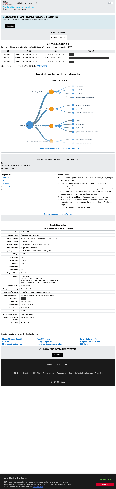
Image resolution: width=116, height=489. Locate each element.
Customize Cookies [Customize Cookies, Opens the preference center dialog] (105, 482)
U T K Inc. (5, 341)
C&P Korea (84, 344)
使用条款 (17, 373)
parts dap (7, 178)
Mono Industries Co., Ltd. (12, 344)
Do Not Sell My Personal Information (89, 373)
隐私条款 (36, 373)
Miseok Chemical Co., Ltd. (12, 339)
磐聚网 (7, 3)
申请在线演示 (10, 26)
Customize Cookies (64, 373)
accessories (7, 190)
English (50, 364)
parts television (9, 187)
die (4, 181)
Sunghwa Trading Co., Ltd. (90, 341)
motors (6, 184)
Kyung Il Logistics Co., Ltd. (47, 341)
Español (59, 364)
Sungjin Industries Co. (88, 339)
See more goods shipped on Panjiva (58, 214)
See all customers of (59, 148)
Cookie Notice (48, 373)
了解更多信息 (42, 66)
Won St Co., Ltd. (43, 339)
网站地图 (26, 373)
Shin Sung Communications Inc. (49, 344)
